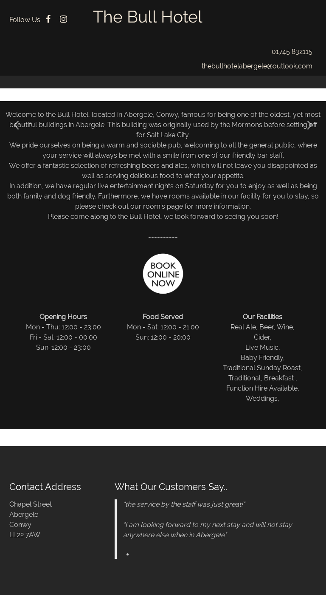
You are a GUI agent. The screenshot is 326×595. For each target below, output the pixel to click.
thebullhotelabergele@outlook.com (257, 66)
